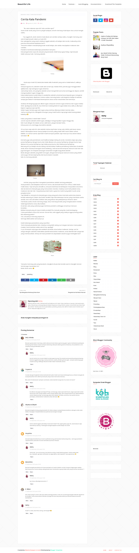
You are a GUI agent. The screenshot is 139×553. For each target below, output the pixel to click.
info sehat (97, 282)
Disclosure (96, 92)
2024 (106, 202)
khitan (95, 288)
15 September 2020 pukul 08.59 (33, 491)
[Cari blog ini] (102, 183)
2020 (106, 214)
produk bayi (97, 310)
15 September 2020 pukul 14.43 (33, 507)
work (95, 329)
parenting (29, 274)
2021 (106, 211)
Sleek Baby (97, 313)
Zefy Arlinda (29, 338)
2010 (106, 242)
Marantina (28, 462)
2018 (106, 221)
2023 (106, 205)
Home (104, 550)
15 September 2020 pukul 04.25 (37, 388)
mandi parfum (98, 292)
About (110, 550)
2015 (106, 230)
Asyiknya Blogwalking (107, 45)
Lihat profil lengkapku (107, 118)
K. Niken (28, 489)
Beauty (96, 264)
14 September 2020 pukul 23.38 (33, 371)
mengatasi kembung (100, 295)
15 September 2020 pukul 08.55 (33, 464)
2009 (106, 245)
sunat (95, 320)
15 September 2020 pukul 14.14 (37, 449)
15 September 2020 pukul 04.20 (37, 355)
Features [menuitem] (71, 4)
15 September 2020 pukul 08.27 (33, 407)
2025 (106, 199)
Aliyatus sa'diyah (31, 405)
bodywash (97, 270)
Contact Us (118, 550)
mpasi (95, 301)
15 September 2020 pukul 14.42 (37, 478)
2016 (106, 227)
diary (28, 14)
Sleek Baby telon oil (99, 316)
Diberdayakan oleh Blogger (106, 80)
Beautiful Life (24, 4)
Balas (27, 349)
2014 (106, 233)
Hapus (31, 349)
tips (95, 323)
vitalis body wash (99, 326)
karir (95, 285)
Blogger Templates (56, 550)
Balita (95, 260)
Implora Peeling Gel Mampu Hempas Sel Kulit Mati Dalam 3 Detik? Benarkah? (109, 38)
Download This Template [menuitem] (113, 4)
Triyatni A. (28, 369)
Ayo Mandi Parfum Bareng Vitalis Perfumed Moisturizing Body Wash (110, 55)
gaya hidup (97, 279)
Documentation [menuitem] (96, 4)
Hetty (23, 23)
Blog (95, 267)
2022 (106, 208)
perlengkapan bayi (99, 307)
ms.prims (28, 433)
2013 (106, 236)
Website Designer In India (33, 550)
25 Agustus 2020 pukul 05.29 (32, 340)
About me (109, 92)
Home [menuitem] (64, 4)
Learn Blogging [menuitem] (83, 4)
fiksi (95, 276)
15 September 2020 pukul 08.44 (33, 435)
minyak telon (97, 298)
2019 (106, 217)
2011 (106, 239)
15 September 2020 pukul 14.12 (37, 420)
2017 (106, 224)
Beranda (23, 14)
